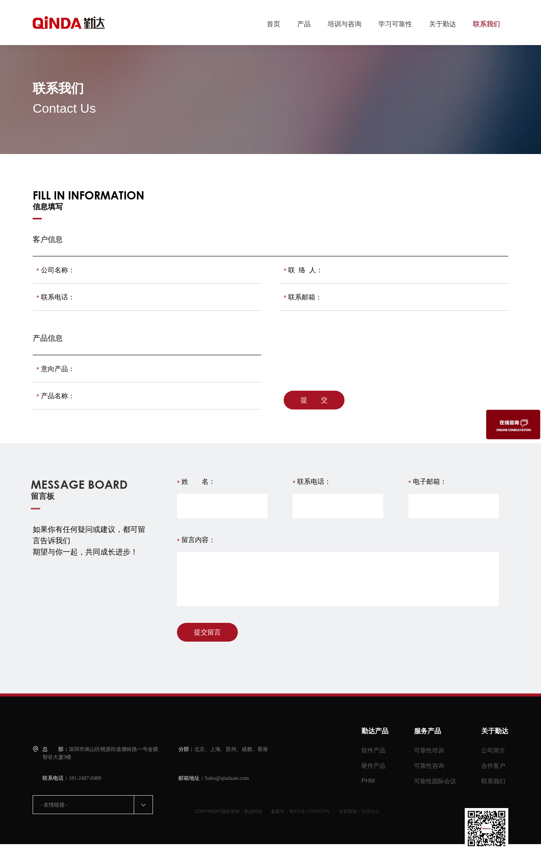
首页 (273, 24)
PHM (368, 781)
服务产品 (427, 731)
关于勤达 (442, 24)
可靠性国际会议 (435, 781)
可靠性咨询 (429, 766)
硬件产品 (373, 766)
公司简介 (493, 750)
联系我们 (486, 24)
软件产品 (373, 750)
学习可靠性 (395, 24)
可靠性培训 (429, 750)
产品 (304, 24)
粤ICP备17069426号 (309, 811)
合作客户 (493, 766)
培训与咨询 (344, 24)
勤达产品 (374, 731)
